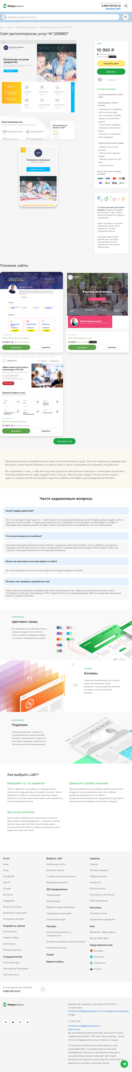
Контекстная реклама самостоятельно (65, 941)
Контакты (8, 894)
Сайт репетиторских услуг (80, 338)
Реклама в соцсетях (56, 947)
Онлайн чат (95, 882)
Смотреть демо (111, 63)
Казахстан (97, 956)
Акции (50, 954)
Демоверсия (16, 347)
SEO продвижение (57, 889)
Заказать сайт (113, 8)
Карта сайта (74, 1029)
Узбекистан (98, 963)
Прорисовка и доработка (102, 919)
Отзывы (7, 888)
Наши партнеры (11, 962)
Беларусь (96, 950)
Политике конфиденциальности (84, 1011)
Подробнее (45, 347)
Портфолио (9, 876)
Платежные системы (13, 918)
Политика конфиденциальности (84, 1025)
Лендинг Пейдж (11, 937)
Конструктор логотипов (102, 894)
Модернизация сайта (57, 882)
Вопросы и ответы (12, 906)
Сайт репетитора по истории (15, 338)
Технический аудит (56, 919)
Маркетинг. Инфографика (103, 932)
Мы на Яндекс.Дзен (99, 938)
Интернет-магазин (12, 949)
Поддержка (8, 900)
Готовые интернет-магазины (61, 876)
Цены (6, 864)
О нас (6, 870)
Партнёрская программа (15, 968)
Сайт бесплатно (11, 974)
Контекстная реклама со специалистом (58, 934)
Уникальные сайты (55, 864)
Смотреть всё (64, 441)
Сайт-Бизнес (9, 943)
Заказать (111, 71)
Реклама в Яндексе (99, 870)
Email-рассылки (97, 888)
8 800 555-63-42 (111, 5)
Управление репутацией (58, 913)
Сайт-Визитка (10, 931)
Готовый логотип (98, 913)
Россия (95, 969)
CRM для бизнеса (98, 876)
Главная (94, 864)
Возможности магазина (15, 912)
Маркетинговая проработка (60, 907)
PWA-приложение (99, 900)
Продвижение (53, 895)
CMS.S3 (6, 882)
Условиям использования (116, 1011)
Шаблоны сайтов (55, 870)
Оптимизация (53, 901)
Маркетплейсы (55, 961)
